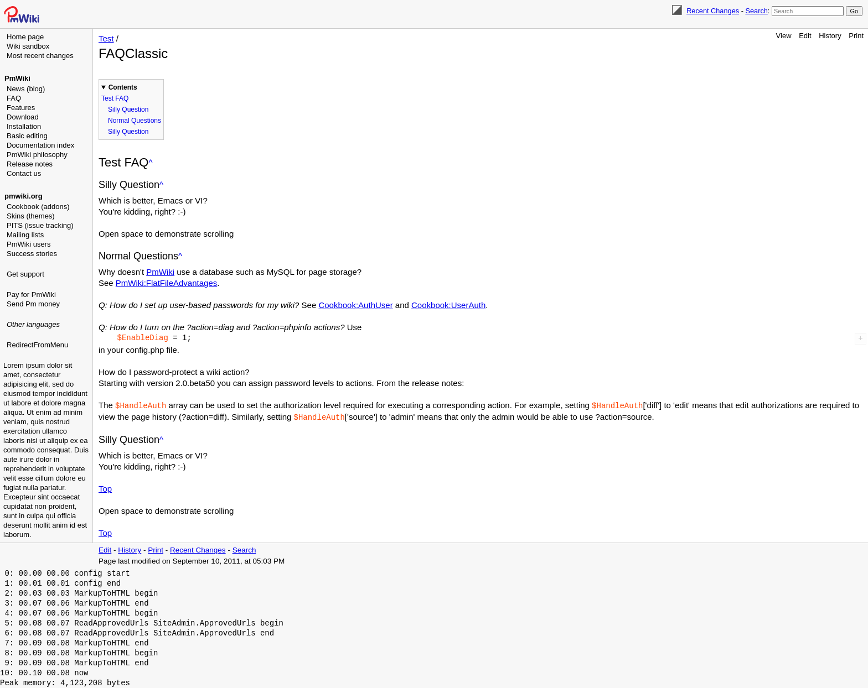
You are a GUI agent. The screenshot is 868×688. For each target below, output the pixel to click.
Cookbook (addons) (38, 206)
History (830, 36)
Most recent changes (40, 55)
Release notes (30, 164)
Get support (25, 274)
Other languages (33, 324)
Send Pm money (33, 304)
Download (23, 117)
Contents (122, 87)
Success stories (32, 253)
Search (756, 11)
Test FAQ (114, 98)
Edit (805, 36)
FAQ (14, 98)
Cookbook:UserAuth (448, 305)
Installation (24, 126)
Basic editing (27, 136)
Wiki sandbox (28, 46)
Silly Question (128, 109)
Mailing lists (25, 235)
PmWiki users (28, 244)
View (784, 36)
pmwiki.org (23, 196)
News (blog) (26, 89)
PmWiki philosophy (37, 154)
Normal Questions (134, 120)
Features (21, 107)
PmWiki (17, 78)
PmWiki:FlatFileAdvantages (166, 283)
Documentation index (40, 145)
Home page (25, 37)
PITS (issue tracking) (40, 225)
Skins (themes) (31, 216)
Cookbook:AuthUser (355, 305)
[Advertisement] (47, 406)
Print (856, 36)
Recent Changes (712, 11)
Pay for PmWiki (31, 294)
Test (106, 38)
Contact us (24, 173)
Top (105, 487)
